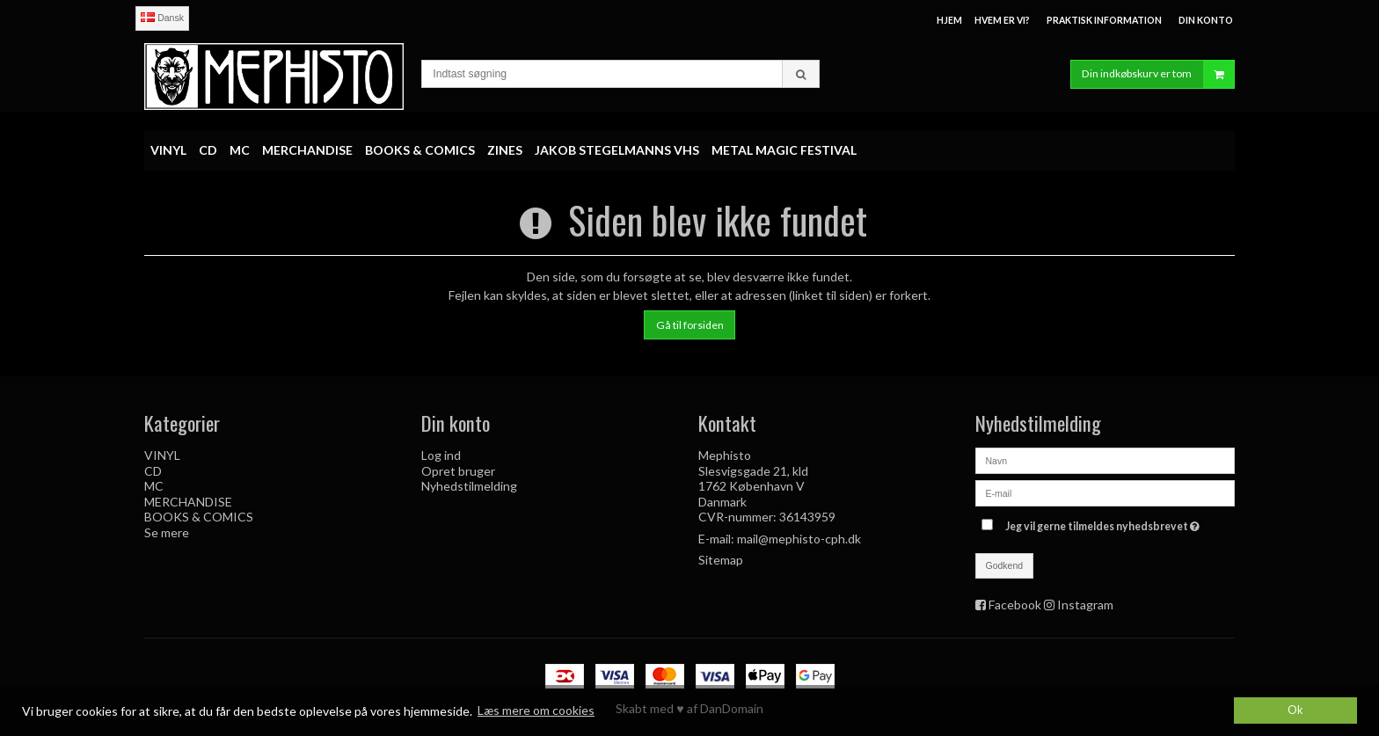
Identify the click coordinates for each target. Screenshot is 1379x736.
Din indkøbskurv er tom (1158, 74)
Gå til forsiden (690, 325)
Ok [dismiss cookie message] (1295, 710)
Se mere (166, 532)
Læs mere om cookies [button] (536, 710)
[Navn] (1105, 459)
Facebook (1015, 604)
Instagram (1085, 604)
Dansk (162, 17)
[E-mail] (1105, 492)
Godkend (1005, 565)
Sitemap (720, 559)
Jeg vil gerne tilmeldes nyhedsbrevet (1105, 523)
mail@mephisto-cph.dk (799, 538)
